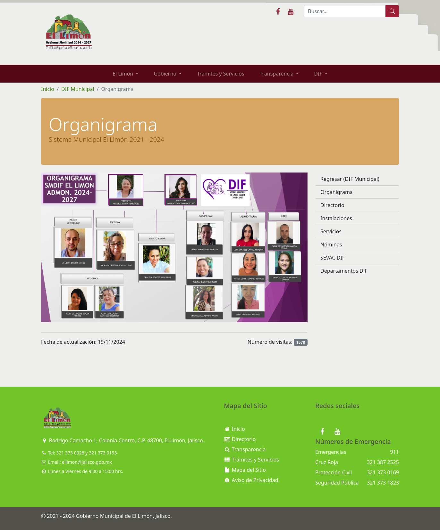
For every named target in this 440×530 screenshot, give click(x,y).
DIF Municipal (77, 88)
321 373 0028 (70, 453)
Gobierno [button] (166, 73)
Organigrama (336, 192)
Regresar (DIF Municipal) (349, 178)
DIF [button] (319, 73)
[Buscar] (344, 11)
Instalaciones (336, 218)
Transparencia (245, 449)
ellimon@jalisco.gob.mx (87, 462)
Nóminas (331, 244)
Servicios (331, 231)
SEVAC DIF (332, 257)
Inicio (47, 88)
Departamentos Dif (343, 270)
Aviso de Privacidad (251, 480)
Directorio (332, 205)
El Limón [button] (123, 73)
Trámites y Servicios (220, 73)
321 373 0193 (103, 453)
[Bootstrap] (57, 418)
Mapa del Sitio (245, 469)
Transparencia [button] (277, 73)
